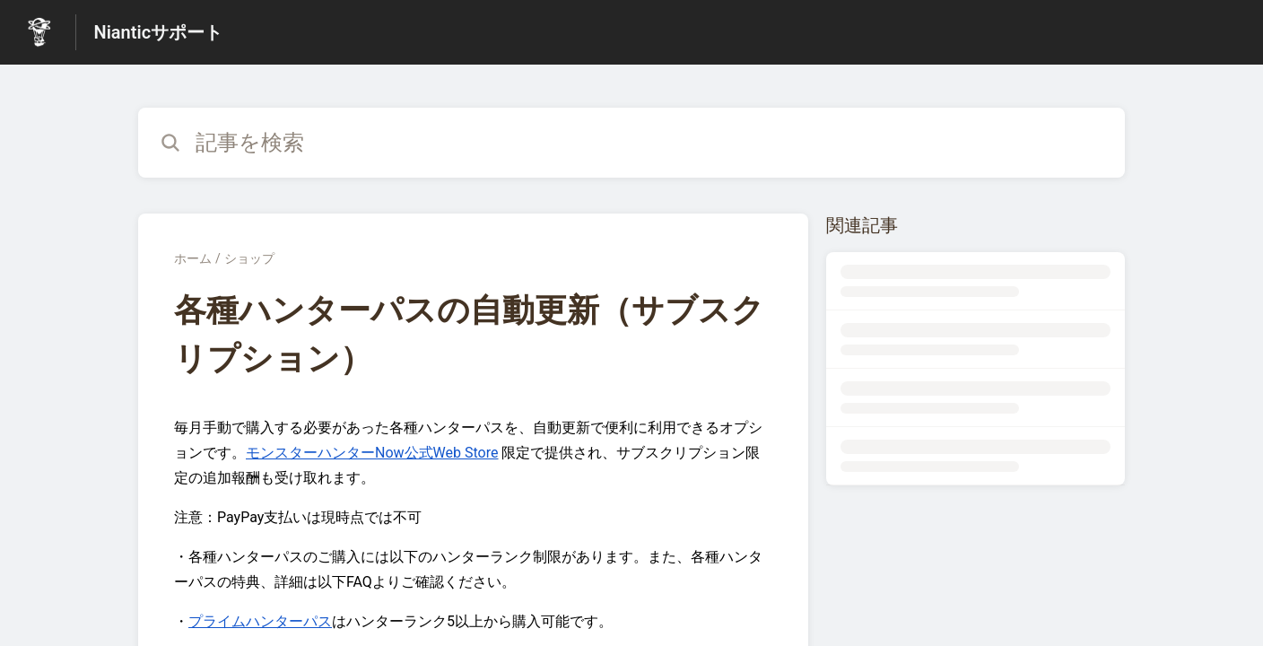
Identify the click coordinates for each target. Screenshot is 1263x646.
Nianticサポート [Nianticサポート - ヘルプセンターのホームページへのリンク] (158, 32)
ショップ (249, 258)
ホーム (193, 258)
